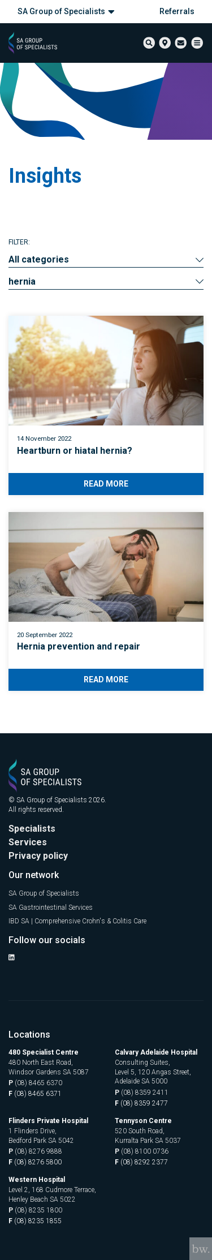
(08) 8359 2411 (141, 1093)
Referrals (176, 11)
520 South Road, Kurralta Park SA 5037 (148, 1136)
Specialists (31, 828)
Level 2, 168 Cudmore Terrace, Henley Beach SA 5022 (52, 1194)
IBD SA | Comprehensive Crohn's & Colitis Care (77, 921)
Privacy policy (38, 855)
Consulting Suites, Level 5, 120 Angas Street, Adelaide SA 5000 (153, 1072)
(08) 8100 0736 (141, 1151)
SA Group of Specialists (66, 11)
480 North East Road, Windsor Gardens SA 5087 (48, 1067)
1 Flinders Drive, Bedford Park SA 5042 (41, 1136)
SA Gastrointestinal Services (50, 907)
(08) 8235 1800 (35, 1210)
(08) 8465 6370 (35, 1083)
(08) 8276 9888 (35, 1151)
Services (27, 842)
